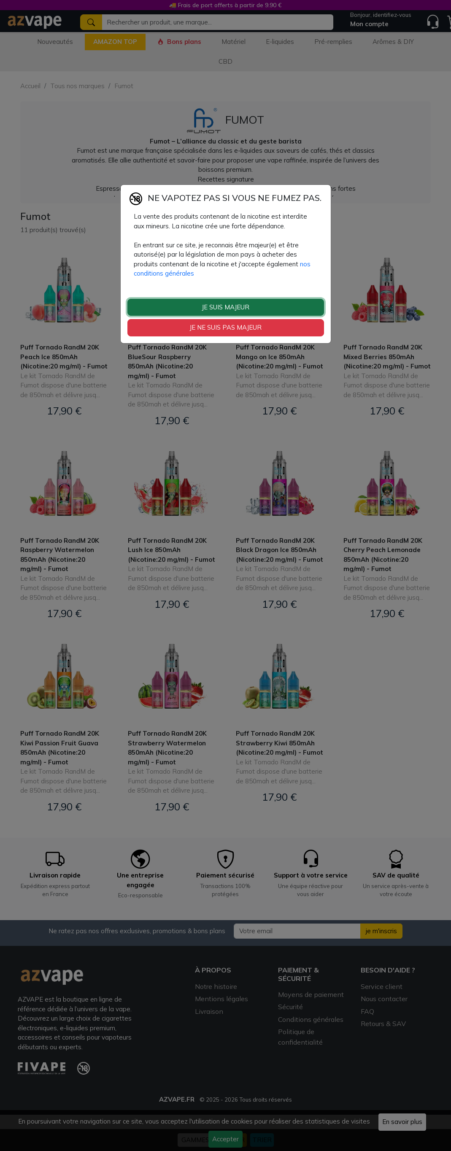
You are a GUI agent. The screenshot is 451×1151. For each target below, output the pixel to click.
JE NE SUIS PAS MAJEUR (225, 327)
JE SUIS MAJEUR (225, 307)
